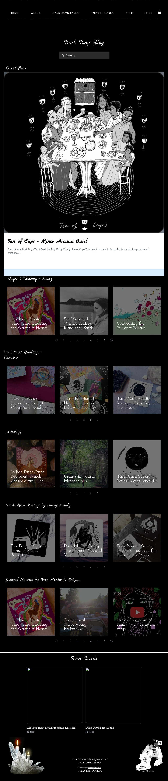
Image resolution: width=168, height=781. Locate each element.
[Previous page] (63, 340)
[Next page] (105, 340)
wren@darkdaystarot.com (94, 759)
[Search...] (84, 55)
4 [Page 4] (91, 340)
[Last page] (112, 340)
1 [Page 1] (70, 340)
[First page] (56, 340)
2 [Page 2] (77, 340)
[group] (84, 701)
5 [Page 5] (97, 340)
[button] (159, 12)
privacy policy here (94, 767)
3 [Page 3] (84, 340)
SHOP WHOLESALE (89, 762)
